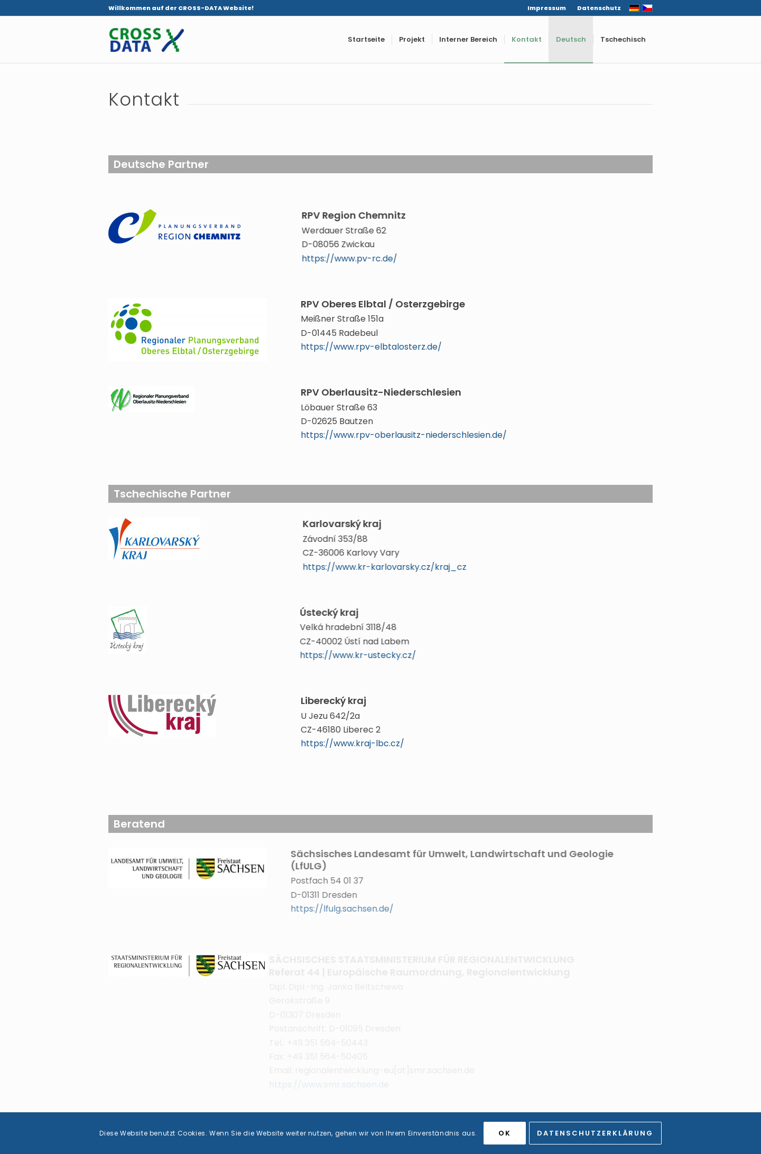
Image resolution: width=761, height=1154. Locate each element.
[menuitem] (547, 8)
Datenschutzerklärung (595, 1133)
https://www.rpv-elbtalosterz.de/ (371, 347)
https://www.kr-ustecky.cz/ (340, 655)
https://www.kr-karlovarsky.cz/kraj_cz (376, 567)
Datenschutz (599, 8)
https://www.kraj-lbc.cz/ (352, 743)
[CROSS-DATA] (146, 39)
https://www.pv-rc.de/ (352, 258)
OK (504, 1133)
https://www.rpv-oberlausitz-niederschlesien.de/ (404, 435)
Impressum (546, 8)
